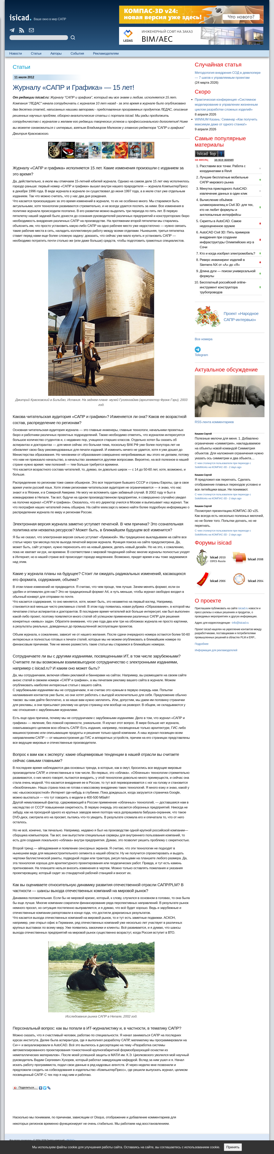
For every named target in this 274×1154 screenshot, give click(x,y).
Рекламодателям (106, 53)
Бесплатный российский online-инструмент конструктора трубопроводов (223, 287)
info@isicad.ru (240, 622)
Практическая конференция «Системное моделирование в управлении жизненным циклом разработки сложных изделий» (226, 104)
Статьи (36, 53)
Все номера (203, 339)
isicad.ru (243, 608)
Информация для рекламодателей (216, 650)
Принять (232, 1147)
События (77, 53)
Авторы (55, 53)
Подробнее (201, 643)
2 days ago (235, 467)
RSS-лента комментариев (214, 422)
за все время (224, 160)
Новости (15, 53)
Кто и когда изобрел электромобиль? (227, 253)
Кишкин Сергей (203, 433)
